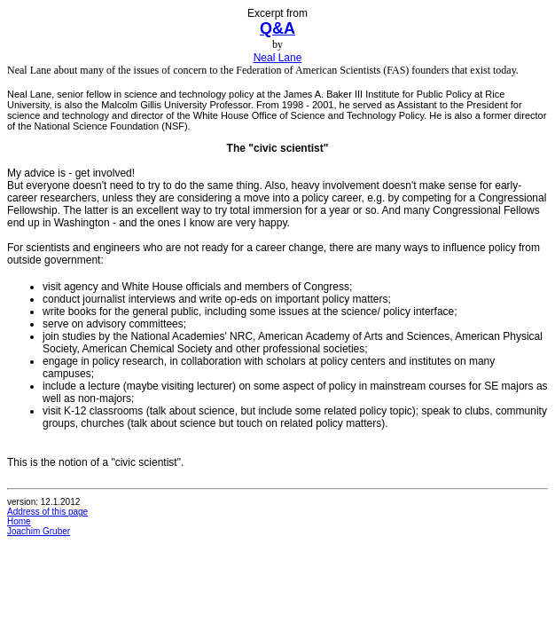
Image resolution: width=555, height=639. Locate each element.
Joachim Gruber (38, 531)
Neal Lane (278, 57)
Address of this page (47, 512)
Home (19, 521)
